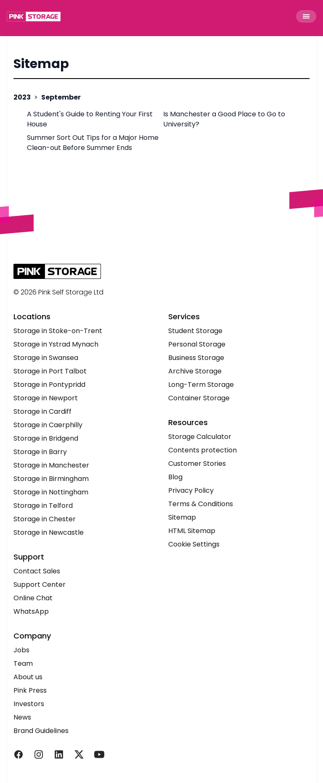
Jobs (21, 650)
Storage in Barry (40, 452)
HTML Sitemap (191, 531)
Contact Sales (36, 571)
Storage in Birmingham (51, 478)
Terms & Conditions (200, 504)
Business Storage (196, 358)
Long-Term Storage (201, 384)
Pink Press (30, 690)
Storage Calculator (199, 436)
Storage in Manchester (51, 465)
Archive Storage (195, 371)
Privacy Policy (191, 490)
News (22, 717)
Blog (175, 477)
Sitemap (41, 64)
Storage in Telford (43, 505)
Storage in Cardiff (42, 411)
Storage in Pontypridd (49, 384)
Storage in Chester (44, 519)
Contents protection (202, 450)
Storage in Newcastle (48, 532)
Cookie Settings (194, 544)
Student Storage (195, 331)
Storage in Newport (45, 398)
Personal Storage (196, 344)
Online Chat (33, 598)
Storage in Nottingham (50, 492)
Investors (28, 704)
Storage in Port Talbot (50, 371)
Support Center (39, 584)
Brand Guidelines (41, 731)
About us (27, 677)
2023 (22, 97)
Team (23, 663)
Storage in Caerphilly (47, 425)
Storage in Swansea (45, 358)
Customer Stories (197, 463)
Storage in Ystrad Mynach (55, 344)
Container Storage (199, 398)
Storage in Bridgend (45, 438)
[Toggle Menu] (306, 16)
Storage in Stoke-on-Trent (57, 331)
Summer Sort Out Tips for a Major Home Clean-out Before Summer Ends (93, 142)
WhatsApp (31, 611)
